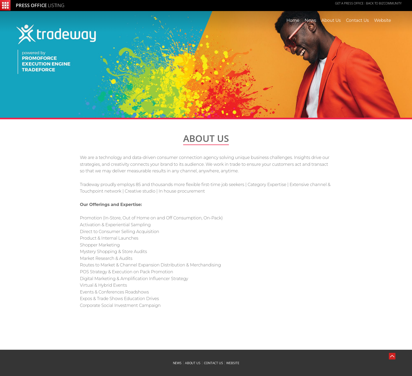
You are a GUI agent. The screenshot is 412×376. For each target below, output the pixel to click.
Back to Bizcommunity (383, 3)
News (310, 20)
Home (292, 20)
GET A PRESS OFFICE (349, 3)
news (177, 363)
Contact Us (357, 20)
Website (382, 20)
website (232, 363)
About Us (331, 20)
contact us (213, 363)
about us (192, 363)
